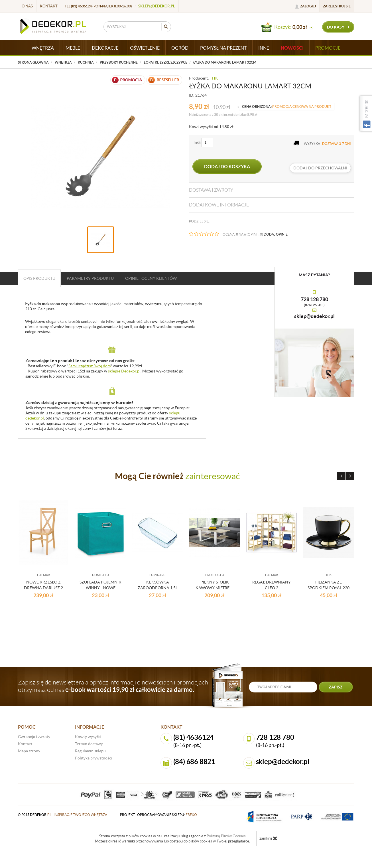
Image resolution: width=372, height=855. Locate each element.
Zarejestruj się (337, 6)
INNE (263, 47)
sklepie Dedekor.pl (124, 371)
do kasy (338, 27)
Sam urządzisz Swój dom (89, 366)
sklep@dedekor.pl (156, 6)
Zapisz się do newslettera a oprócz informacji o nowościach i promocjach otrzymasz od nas (113, 686)
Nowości (292, 47)
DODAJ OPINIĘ (276, 234)
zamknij (268, 838)
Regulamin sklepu (90, 751)
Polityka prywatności (93, 758)
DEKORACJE (105, 47)
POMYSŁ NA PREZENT (223, 47)
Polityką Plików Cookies (226, 836)
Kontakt (49, 6)
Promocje (327, 47)
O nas (27, 6)
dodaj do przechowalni (320, 168)
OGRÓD (179, 47)
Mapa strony (29, 751)
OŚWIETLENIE (145, 47)
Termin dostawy (89, 743)
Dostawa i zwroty (211, 190)
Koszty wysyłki (88, 736)
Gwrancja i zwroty (34, 736)
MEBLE (73, 47)
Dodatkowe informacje (219, 204)
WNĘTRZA (43, 47)
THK (214, 78)
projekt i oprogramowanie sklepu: (158, 814)
